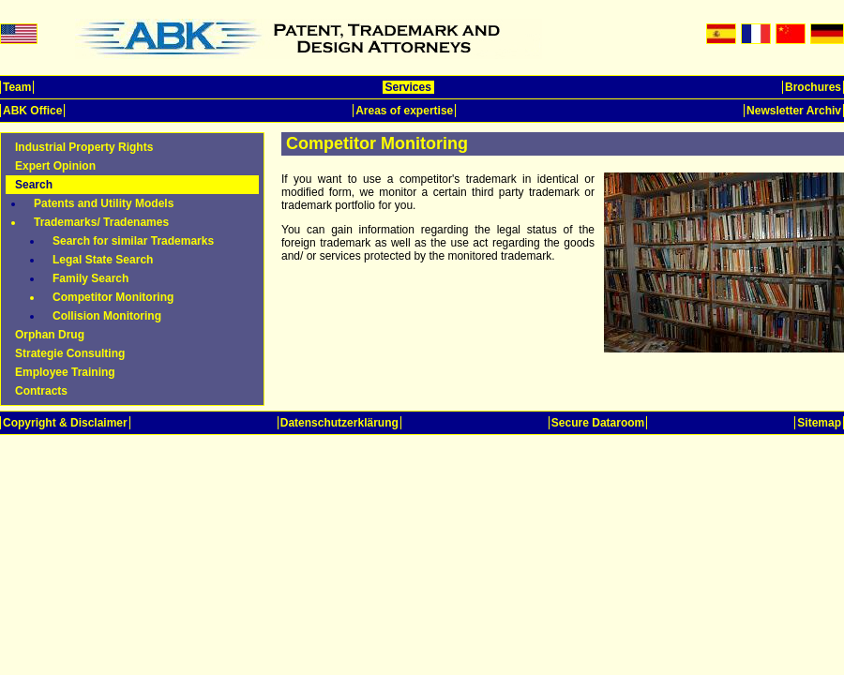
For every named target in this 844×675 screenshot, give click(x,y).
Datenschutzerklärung (339, 422)
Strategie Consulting (70, 353)
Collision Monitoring (107, 315)
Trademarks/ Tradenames (101, 222)
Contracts (41, 391)
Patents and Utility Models (103, 203)
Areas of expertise (404, 110)
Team (17, 87)
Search (34, 184)
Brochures (813, 87)
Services (408, 87)
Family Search (90, 278)
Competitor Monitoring (113, 297)
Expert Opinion (55, 165)
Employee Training (65, 372)
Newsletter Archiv (793, 110)
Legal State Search (103, 259)
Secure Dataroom (597, 422)
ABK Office (32, 110)
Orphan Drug (49, 334)
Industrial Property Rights (84, 147)
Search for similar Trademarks (133, 241)
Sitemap (819, 422)
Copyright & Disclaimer (65, 422)
